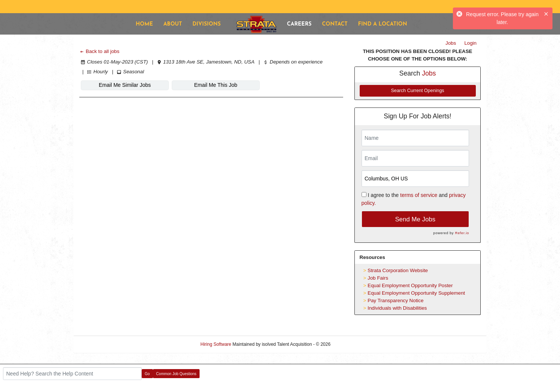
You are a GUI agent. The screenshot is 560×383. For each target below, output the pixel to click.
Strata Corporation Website (398, 270)
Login (470, 43)
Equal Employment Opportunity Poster (410, 285)
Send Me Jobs (415, 219)
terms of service (418, 195)
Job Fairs (378, 278)
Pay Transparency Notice (396, 300)
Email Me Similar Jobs (125, 85)
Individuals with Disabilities (397, 308)
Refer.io (462, 233)
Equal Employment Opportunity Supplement (416, 293)
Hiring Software (215, 344)
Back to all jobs (99, 51)
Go (147, 374)
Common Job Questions (176, 374)
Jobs (450, 43)
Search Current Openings (417, 90)
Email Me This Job (216, 85)
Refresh (352, 344)
